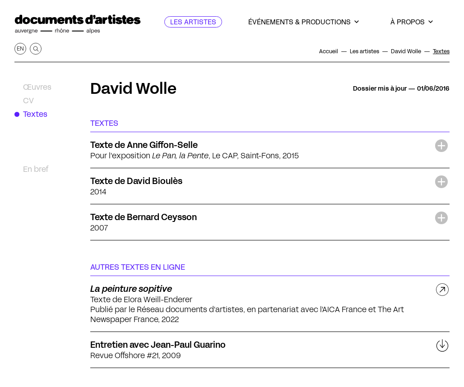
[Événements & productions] (303, 22)
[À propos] (412, 22)
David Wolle (133, 88)
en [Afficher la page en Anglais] (20, 48)
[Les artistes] (193, 22)
